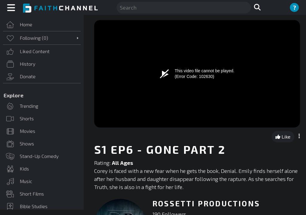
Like (283, 136)
